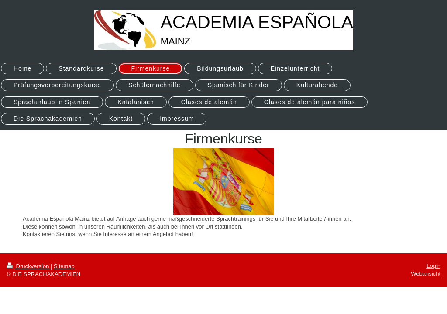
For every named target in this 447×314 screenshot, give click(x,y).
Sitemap (64, 266)
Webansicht (425, 273)
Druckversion (29, 266)
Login (433, 266)
